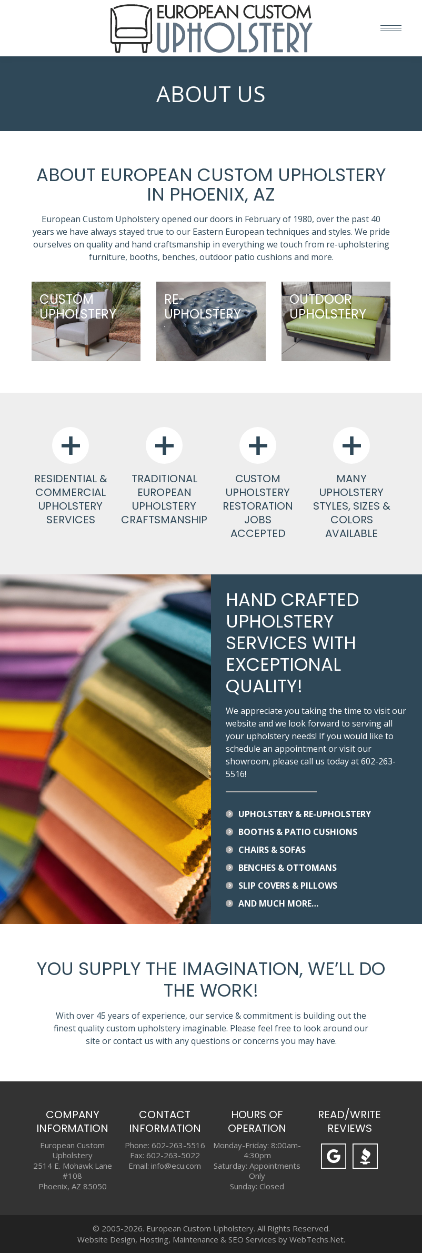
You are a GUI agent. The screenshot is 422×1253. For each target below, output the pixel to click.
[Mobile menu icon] (391, 28)
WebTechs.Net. (317, 1239)
